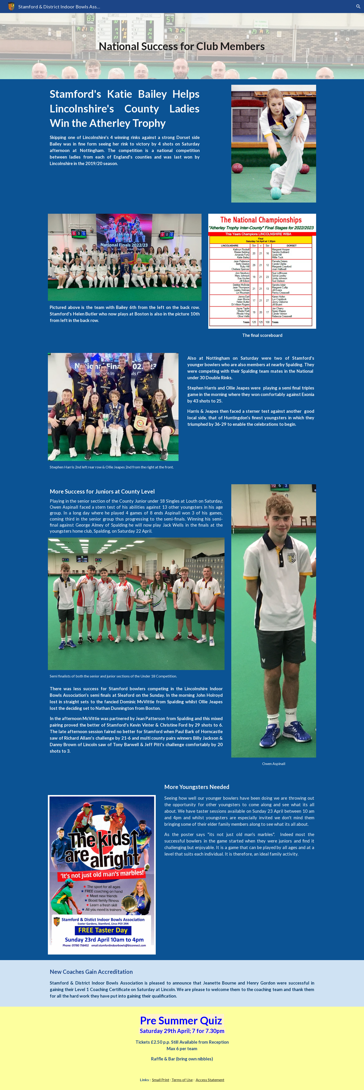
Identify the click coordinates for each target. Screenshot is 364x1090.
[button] (358, 6)
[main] (182, 46)
